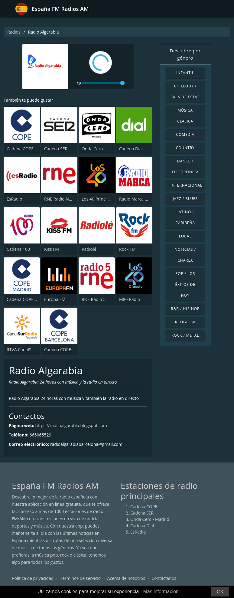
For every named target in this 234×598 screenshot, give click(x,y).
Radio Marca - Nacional (141, 199)
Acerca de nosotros (126, 578)
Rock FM (127, 249)
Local (185, 236)
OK (220, 591)
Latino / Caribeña (185, 217)
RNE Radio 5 (94, 299)
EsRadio (14, 199)
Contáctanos (163, 578)
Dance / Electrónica (185, 166)
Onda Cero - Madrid (101, 149)
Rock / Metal (185, 335)
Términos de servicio (80, 578)
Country (185, 147)
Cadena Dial (131, 149)
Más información (160, 591)
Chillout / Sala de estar (185, 91)
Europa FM (54, 299)
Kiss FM (51, 249)
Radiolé (89, 249)
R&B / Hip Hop (185, 308)
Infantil (185, 72)
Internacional (186, 185)
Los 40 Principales (99, 199)
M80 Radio (129, 299)
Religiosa (185, 322)
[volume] (103, 83)
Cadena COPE (20, 149)
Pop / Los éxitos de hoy (185, 284)
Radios (14, 32)
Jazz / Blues (185, 198)
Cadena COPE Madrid (28, 299)
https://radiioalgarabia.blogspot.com (71, 425)
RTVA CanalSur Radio (27, 349)
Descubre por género (185, 54)
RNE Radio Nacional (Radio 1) (72, 199)
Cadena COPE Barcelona (68, 349)
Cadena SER (55, 149)
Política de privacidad (33, 578)
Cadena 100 (18, 249)
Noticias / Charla (185, 255)
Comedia (185, 134)
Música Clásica (185, 116)
